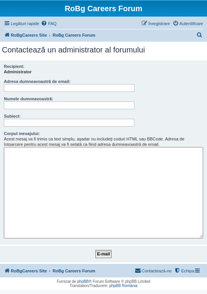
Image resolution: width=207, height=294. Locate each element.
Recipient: (14, 66)
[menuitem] (48, 23)
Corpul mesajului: (22, 133)
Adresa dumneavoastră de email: (37, 81)
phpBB (83, 281)
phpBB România (123, 286)
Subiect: (12, 116)
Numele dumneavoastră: (28, 98)
